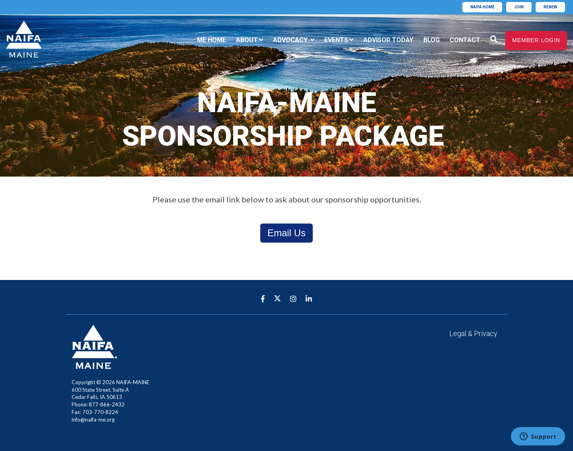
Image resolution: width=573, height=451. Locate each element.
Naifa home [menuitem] (482, 7)
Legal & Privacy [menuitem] (473, 333)
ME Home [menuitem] (211, 40)
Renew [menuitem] (550, 7)
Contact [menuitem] (465, 40)
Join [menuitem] (519, 7)
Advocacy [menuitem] (291, 40)
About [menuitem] (247, 40)
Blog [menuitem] (431, 40)
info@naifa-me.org (93, 419)
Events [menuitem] (336, 40)
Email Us (286, 232)
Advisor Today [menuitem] (388, 40)
